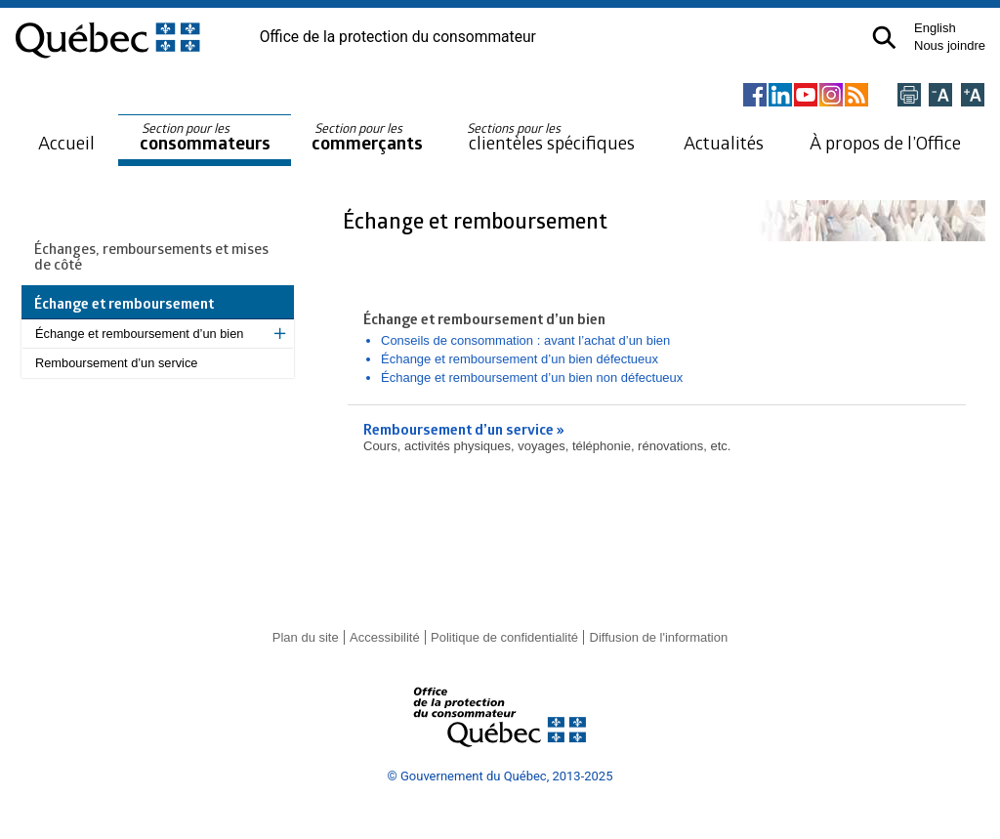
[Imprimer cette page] (909, 96)
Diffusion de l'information (659, 637)
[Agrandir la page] (972, 96)
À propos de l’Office (885, 142)
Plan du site (305, 637)
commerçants (367, 137)
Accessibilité (385, 637)
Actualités (724, 142)
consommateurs (205, 137)
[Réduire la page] (940, 96)
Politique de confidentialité (504, 637)
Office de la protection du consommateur (398, 37)
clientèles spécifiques (551, 136)
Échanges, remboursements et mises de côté (151, 255)
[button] (884, 37)
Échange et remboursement (477, 220)
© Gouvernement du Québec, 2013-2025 (500, 776)
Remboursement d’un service (116, 363)
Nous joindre (949, 45)
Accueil (66, 142)
